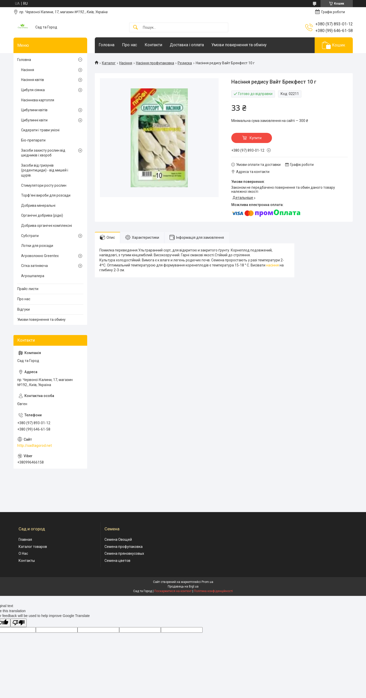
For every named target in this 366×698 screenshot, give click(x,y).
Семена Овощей (118, 539)
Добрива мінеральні (38, 205)
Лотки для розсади (37, 246)
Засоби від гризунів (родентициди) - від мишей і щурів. (44, 170)
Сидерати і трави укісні (40, 130)
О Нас (23, 553)
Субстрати (30, 236)
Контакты (27, 561)
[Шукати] (135, 27)
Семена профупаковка (123, 547)
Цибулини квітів (34, 110)
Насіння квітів (32, 80)
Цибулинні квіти (34, 120)
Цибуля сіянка (33, 90)
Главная (25, 539)
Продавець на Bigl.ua (183, 586)
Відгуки (23, 309)
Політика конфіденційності (213, 591)
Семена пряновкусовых (124, 553)
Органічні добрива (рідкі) (42, 215)
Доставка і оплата (187, 44)
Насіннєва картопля (37, 100)
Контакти (153, 44)
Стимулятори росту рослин (43, 185)
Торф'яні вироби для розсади (45, 195)
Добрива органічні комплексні (46, 226)
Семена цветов (117, 561)
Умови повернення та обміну (239, 44)
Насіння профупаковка (155, 63)
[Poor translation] (18, 622)
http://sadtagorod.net (34, 445)
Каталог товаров (33, 547)
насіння (272, 265)
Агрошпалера (32, 276)
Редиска (185, 63)
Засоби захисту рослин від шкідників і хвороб (43, 152)
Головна (106, 44)
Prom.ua (207, 582)
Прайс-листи (27, 289)
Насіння (125, 63)
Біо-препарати (33, 140)
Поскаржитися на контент (173, 591)
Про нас (129, 44)
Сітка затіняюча (34, 266)
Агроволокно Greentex (40, 256)
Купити (256, 138)
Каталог (109, 63)
